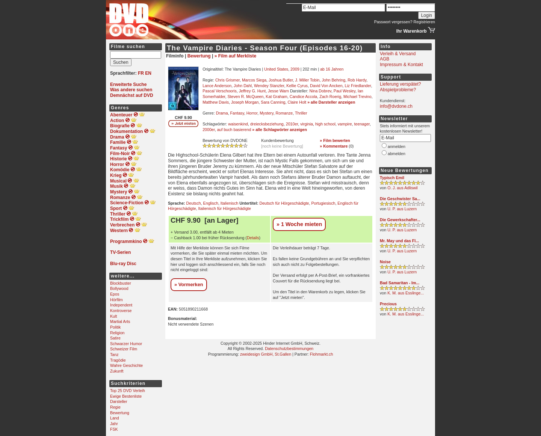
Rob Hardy (357, 80)
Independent (121, 305)
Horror (252, 113)
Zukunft (117, 371)
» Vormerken (188, 284)
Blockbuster (120, 283)
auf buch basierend (234, 129)
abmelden (396, 153)
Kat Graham (276, 96)
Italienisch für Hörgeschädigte (224, 208)
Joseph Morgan (244, 102)
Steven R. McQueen (245, 96)
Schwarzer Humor (126, 343)
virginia (306, 124)
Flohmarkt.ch (321, 354)
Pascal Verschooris (219, 91)
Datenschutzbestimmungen (289, 348)
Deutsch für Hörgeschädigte (284, 203)
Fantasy (237, 113)
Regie (115, 407)
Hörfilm (116, 299)
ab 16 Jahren (331, 69)
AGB (384, 59)
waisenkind (238, 124)
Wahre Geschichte (126, 365)
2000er (208, 129)
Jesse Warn (278, 91)
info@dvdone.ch (396, 106)
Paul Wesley (344, 91)
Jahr (114, 423)
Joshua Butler (281, 80)
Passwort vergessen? (393, 22)
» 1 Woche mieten (299, 224)
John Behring (333, 80)
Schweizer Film (123, 349)
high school (325, 124)
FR (141, 73)
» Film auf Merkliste (235, 56)
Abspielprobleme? (398, 89)
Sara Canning (273, 102)
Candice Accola (303, 96)
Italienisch (229, 203)
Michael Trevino (357, 96)
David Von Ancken (326, 85)
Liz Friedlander (358, 85)
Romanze (284, 113)
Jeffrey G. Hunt (252, 91)
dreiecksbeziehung (267, 124)
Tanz (114, 354)
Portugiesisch (323, 203)
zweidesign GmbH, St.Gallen (265, 354)
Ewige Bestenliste (126, 396)
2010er (292, 124)
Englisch (210, 203)
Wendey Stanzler (269, 85)
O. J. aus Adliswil (402, 188)
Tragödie (118, 360)
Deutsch (193, 203)
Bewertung (119, 412)
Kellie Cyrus (297, 85)
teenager (362, 124)
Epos (114, 294)
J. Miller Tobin (307, 80)
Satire (115, 338)
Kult (113, 316)
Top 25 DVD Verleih (127, 390)
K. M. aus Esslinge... (405, 293)
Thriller (301, 113)
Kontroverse (120, 310)
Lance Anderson (216, 85)
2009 (294, 69)
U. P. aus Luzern (402, 209)
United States (276, 69)
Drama (222, 113)
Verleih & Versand (398, 53)
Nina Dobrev (320, 91)
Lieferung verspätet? (400, 84)
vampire (345, 124)
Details (253, 237)
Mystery (267, 113)
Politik (115, 327)
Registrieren (424, 22)
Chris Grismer (227, 80)
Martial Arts (120, 321)
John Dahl (243, 85)
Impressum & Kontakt (401, 64)
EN (148, 73)
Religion (117, 332)
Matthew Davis (215, 102)
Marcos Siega (254, 80)
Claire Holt (296, 102)
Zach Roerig (330, 96)
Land (114, 418)
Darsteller (118, 401)
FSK (114, 429)
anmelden (396, 146)
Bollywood (119, 288)
